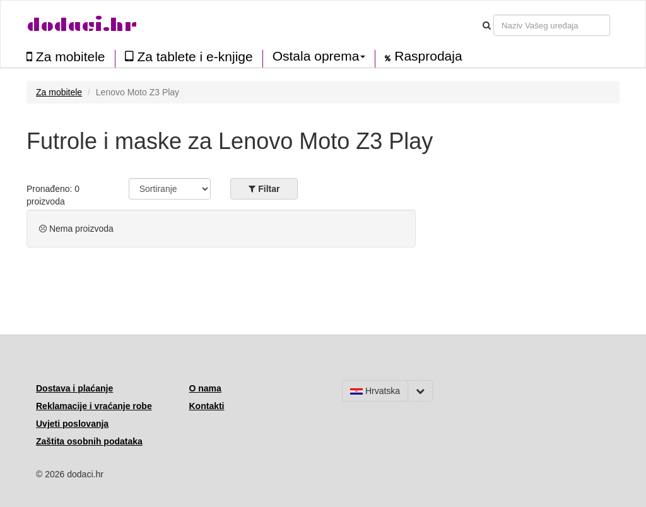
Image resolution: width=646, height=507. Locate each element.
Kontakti (207, 406)
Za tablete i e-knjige (189, 56)
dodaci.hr (82, 25)
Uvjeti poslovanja (72, 424)
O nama (205, 388)
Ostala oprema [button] (319, 56)
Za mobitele (65, 56)
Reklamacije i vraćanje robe (94, 406)
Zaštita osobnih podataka (89, 441)
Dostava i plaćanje (74, 388)
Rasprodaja (423, 56)
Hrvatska (375, 391)
